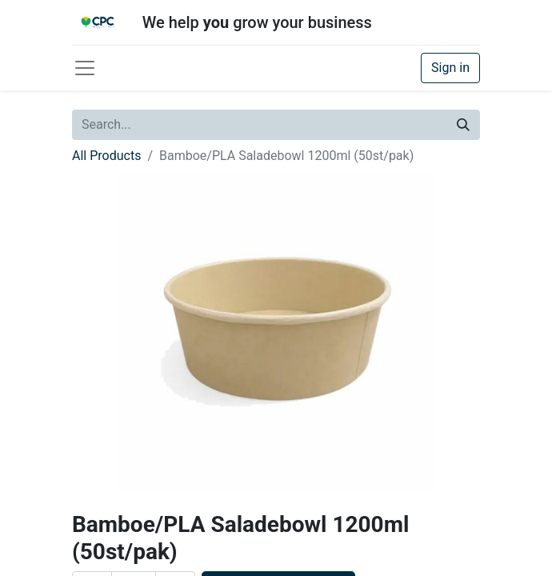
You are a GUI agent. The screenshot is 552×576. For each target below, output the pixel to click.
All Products (106, 155)
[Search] (463, 125)
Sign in (450, 67)
